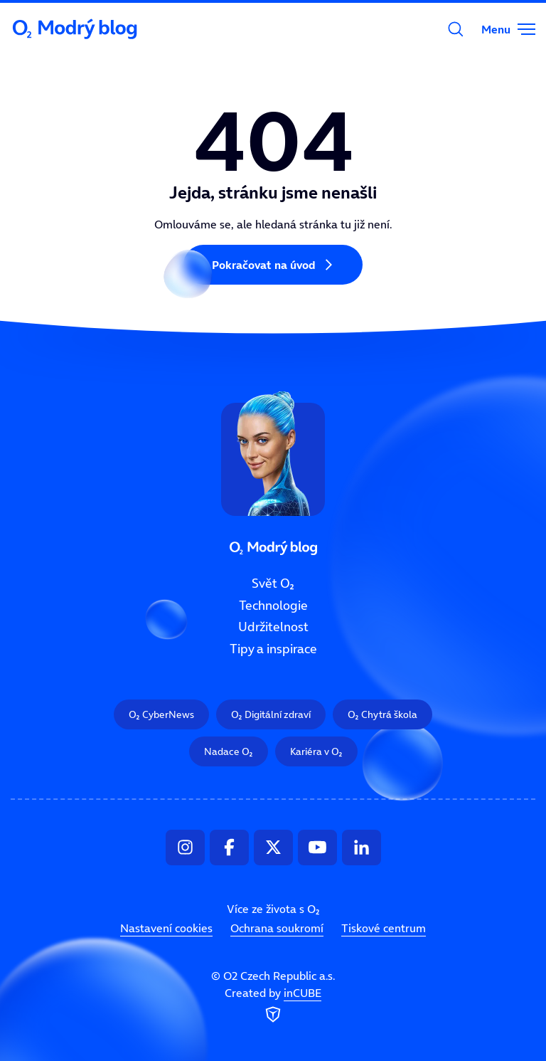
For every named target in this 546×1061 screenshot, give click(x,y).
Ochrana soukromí (276, 928)
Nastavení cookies (166, 928)
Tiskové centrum (383, 928)
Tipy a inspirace (273, 649)
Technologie (273, 605)
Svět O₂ (273, 583)
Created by (273, 1005)
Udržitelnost (273, 627)
